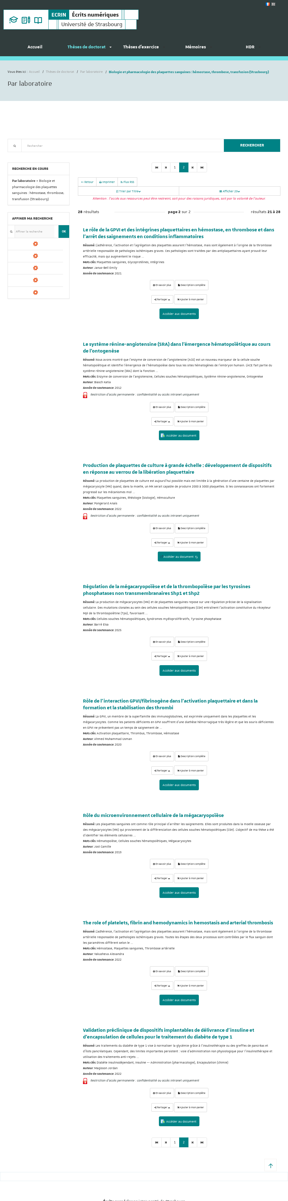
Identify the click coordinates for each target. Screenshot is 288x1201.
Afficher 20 (229, 191)
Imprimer (107, 182)
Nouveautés (47, 155)
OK (64, 231)
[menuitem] (35, 49)
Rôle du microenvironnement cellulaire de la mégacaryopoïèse (153, 815)
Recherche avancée (22, 155)
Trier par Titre (128, 191)
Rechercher (252, 145)
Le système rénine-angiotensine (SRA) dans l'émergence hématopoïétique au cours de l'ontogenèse (177, 347)
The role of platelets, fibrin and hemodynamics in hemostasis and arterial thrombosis (178, 922)
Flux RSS (127, 182)
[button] (270, 1165)
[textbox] (120, 145)
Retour (87, 182)
